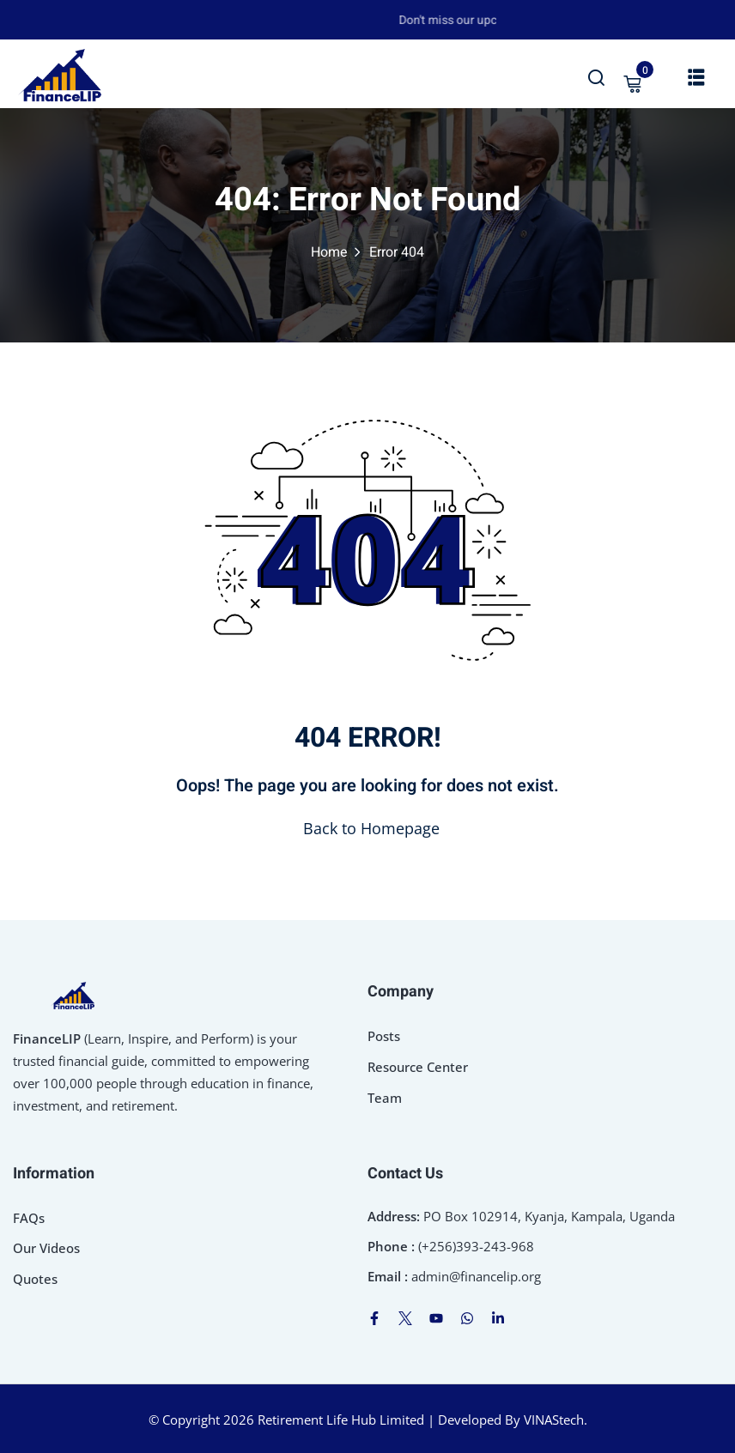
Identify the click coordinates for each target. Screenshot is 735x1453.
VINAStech (554, 1419)
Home (329, 252)
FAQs (29, 1217)
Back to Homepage (368, 828)
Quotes (35, 1278)
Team (385, 1097)
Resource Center (418, 1066)
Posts (384, 1035)
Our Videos (46, 1247)
